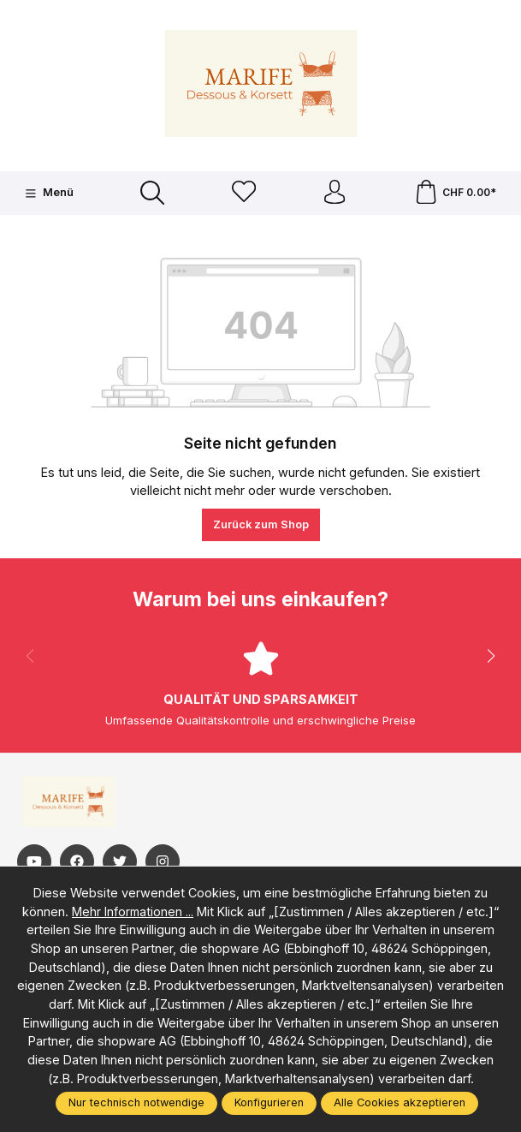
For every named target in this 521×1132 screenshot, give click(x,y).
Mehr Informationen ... (133, 911)
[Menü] (48, 194)
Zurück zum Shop (261, 526)
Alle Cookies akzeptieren (399, 1102)
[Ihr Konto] (334, 194)
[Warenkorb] (455, 194)
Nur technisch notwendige (136, 1102)
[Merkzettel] (243, 194)
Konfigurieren (269, 1102)
